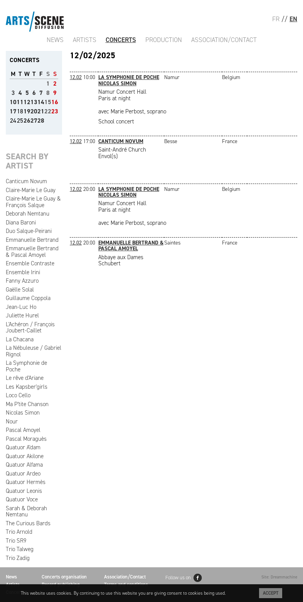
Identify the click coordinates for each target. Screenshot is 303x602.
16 (54, 102)
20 (33, 111)
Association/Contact (224, 39)
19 (27, 111)
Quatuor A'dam (23, 447)
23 (54, 111)
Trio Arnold (19, 532)
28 (40, 120)
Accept (270, 593)
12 (27, 102)
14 (40, 102)
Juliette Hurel (22, 315)
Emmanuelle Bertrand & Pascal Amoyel (32, 252)
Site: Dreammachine (279, 577)
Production (163, 39)
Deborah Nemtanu (27, 214)
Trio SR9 (16, 541)
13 (33, 102)
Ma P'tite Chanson (27, 404)
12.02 (76, 77)
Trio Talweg (20, 549)
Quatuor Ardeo (23, 473)
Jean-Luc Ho (21, 307)
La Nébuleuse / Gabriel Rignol (33, 351)
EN (293, 19)
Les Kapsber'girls (26, 387)
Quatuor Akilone (25, 456)
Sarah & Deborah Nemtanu (26, 511)
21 (40, 111)
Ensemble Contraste (30, 263)
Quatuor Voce (22, 499)
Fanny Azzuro (22, 281)
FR (275, 19)
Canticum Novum (26, 181)
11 (20, 102)
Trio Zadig (18, 558)
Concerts (121, 39)
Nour (12, 421)
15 (47, 102)
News (55, 39)
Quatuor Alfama (24, 465)
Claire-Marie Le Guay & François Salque (33, 202)
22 (47, 111)
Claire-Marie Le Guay (31, 190)
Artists (84, 39)
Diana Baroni (21, 222)
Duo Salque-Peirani (29, 231)
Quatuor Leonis (24, 491)
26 (27, 120)
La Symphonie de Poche (26, 366)
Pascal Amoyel (23, 430)
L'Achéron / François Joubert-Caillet (30, 327)
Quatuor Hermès (25, 482)
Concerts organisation (64, 576)
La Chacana (20, 339)
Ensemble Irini (23, 272)
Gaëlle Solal (20, 289)
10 (13, 102)
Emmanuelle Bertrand (32, 240)
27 (33, 120)
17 (13, 111)
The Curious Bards (28, 523)
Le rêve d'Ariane (25, 378)
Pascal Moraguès (26, 439)
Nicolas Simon (23, 413)
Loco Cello (18, 395)
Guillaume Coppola (28, 298)
